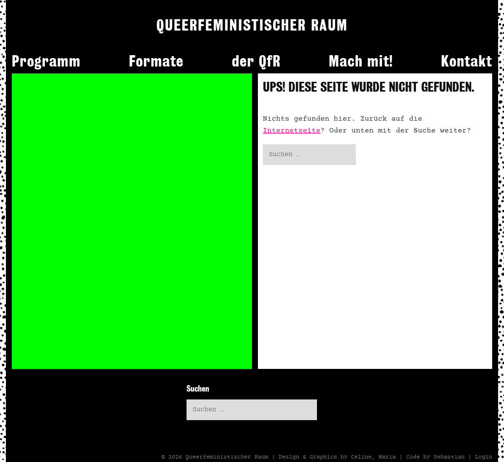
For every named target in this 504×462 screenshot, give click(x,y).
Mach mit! (361, 61)
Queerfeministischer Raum (227, 457)
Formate (156, 61)
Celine (361, 457)
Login (483, 457)
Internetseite (291, 130)
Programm (46, 61)
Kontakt (466, 61)
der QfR (256, 61)
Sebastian (449, 457)
